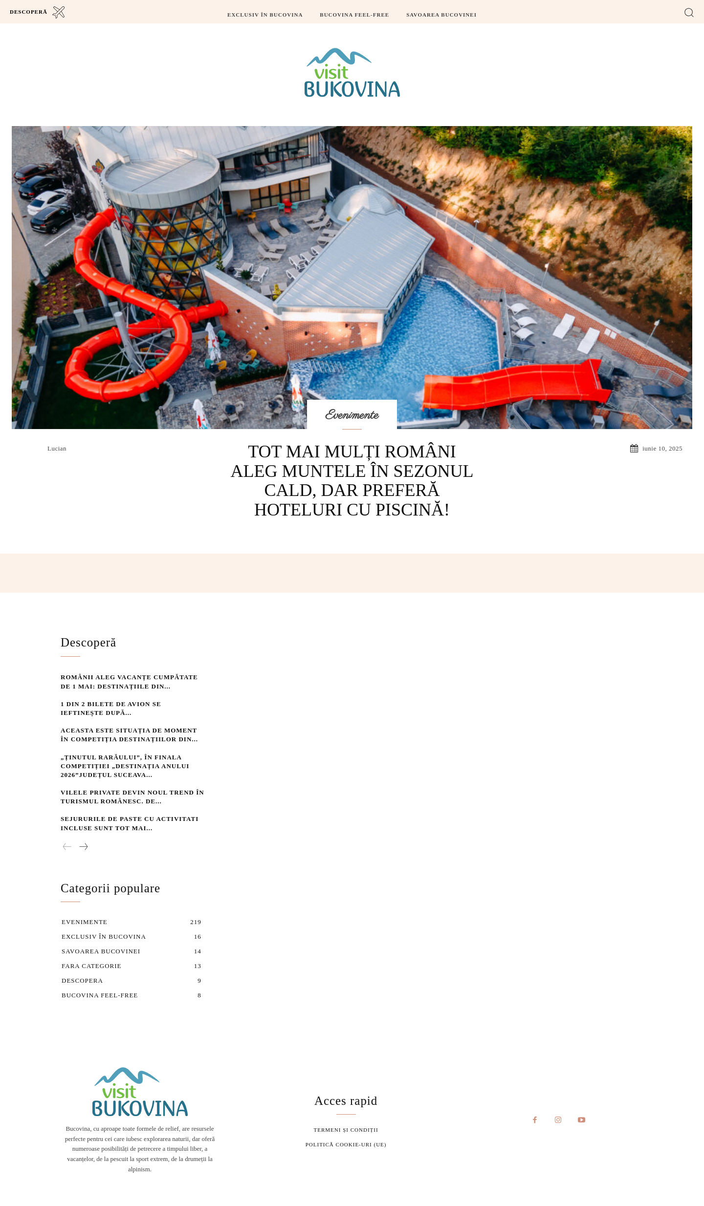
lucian (56, 448)
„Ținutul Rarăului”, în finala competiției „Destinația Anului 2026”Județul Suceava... (125, 764)
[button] (689, 12)
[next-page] (83, 846)
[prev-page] (67, 846)
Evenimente (352, 415)
